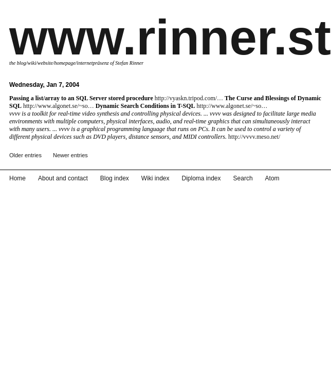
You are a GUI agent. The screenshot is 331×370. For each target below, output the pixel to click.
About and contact (63, 178)
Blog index (114, 178)
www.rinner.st (170, 37)
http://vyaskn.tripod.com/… (189, 98)
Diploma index (201, 178)
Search (243, 178)
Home (17, 178)
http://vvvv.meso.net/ (254, 136)
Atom (272, 178)
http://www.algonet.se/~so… (58, 105)
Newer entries (70, 155)
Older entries (25, 155)
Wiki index (155, 178)
